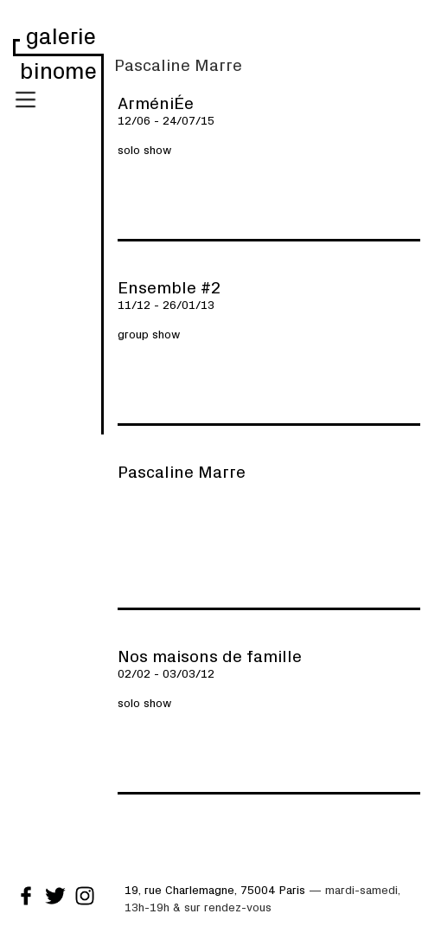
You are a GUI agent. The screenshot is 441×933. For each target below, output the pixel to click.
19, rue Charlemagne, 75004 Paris (215, 889)
